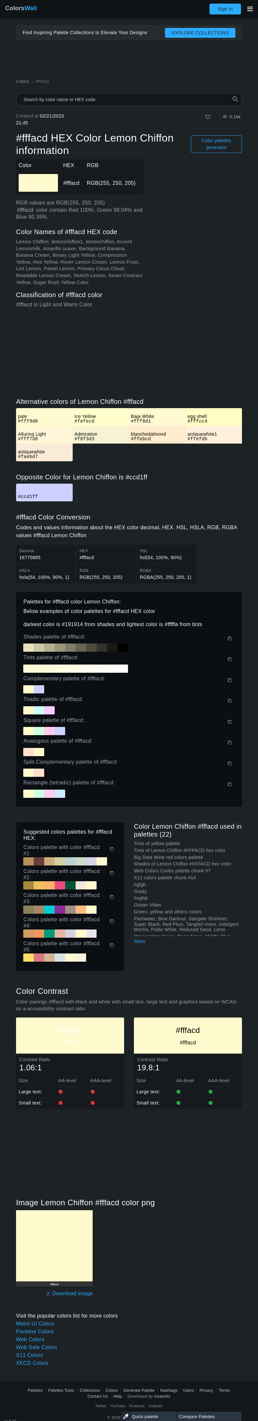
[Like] (208, 117)
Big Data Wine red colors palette (168, 857)
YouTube (117, 1406)
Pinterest (136, 1406)
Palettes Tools (61, 1390)
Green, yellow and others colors (168, 911)
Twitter (101, 1406)
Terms (224, 1390)
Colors (21, 8)
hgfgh (140, 884)
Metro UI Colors (35, 1323)
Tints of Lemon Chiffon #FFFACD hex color (180, 850)
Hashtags (168, 1390)
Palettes (35, 1390)
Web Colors (30, 1339)
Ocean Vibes (147, 904)
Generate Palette (139, 1390)
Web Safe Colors (36, 1347)
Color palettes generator (216, 144)
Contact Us (97, 1396)
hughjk (141, 898)
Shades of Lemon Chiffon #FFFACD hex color (182, 863)
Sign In (225, 8)
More (139, 941)
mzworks (162, 1396)
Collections (90, 1390)
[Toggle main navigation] (249, 9)
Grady (140, 891)
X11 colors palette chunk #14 (165, 877)
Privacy (206, 1390)
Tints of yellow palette (157, 843)
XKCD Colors (32, 1363)
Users (188, 1390)
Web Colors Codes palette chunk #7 (172, 870)
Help (118, 1396)
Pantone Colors (35, 1331)
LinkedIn (155, 1406)
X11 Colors (29, 1355)
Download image (69, 1293)
